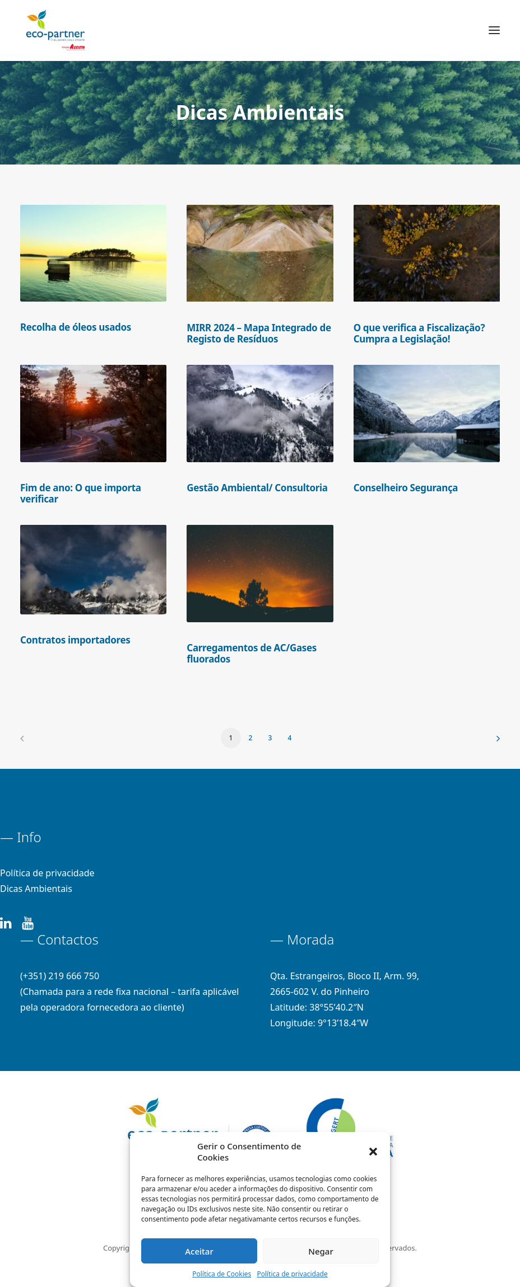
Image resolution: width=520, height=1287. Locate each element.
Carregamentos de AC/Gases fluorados (252, 653)
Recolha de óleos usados (75, 327)
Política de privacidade (292, 1274)
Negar (320, 1251)
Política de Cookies (221, 1274)
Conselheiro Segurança (406, 487)
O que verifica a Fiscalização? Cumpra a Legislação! (419, 333)
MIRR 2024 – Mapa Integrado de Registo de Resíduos (259, 333)
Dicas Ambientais (36, 888)
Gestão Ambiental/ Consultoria (257, 487)
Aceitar (199, 1251)
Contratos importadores (75, 639)
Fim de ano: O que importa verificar (80, 493)
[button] (373, 1151)
